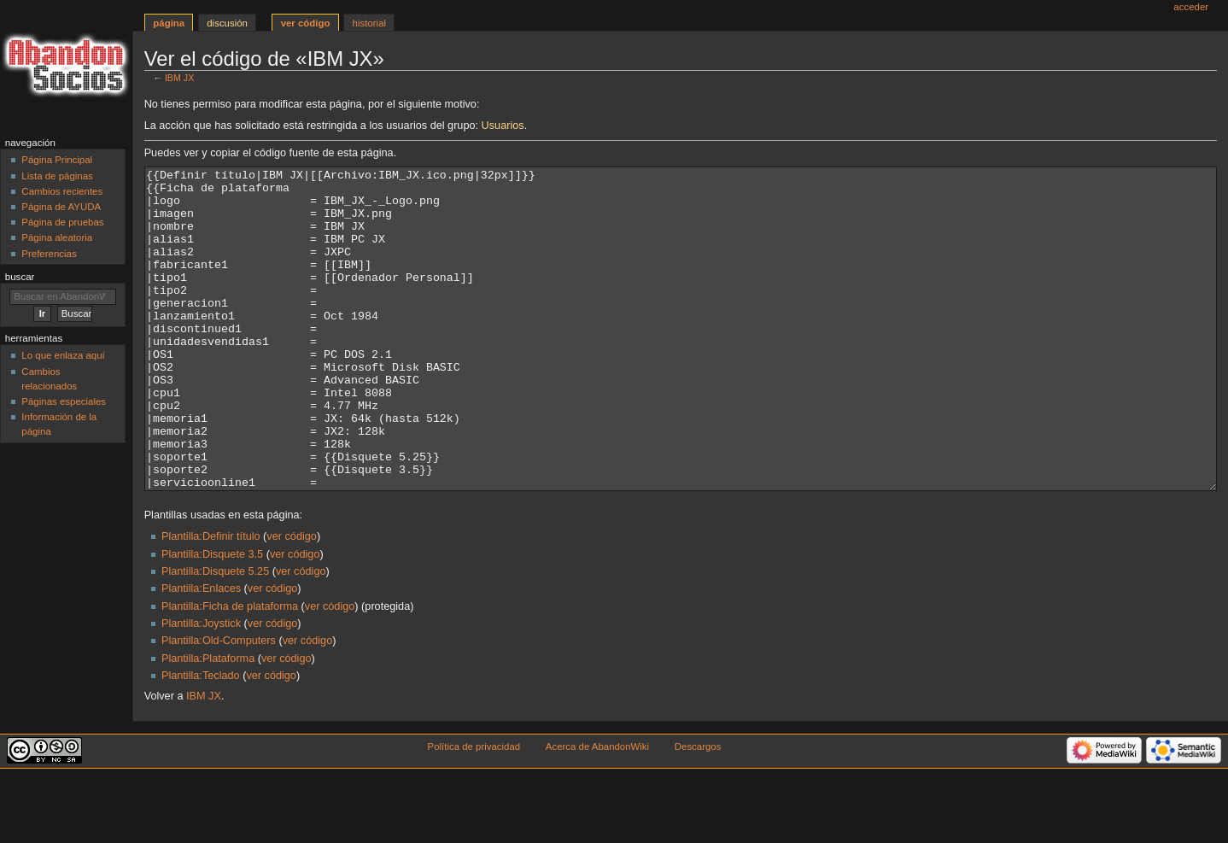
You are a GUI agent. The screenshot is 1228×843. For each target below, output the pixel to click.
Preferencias (48, 254)
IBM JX (179, 78)
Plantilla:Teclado (200, 740)
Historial (369, 23)
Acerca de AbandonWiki (597, 810)
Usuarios (503, 126)
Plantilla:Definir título (210, 600)
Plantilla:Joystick (201, 688)
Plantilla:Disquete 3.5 (212, 618)
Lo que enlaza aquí (62, 355)
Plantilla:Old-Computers (218, 705)
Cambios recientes (61, 191)
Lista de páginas (56, 176)
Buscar (20, 277)
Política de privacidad (474, 810)
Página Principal (56, 160)
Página (168, 23)
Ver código (305, 23)
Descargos (698, 810)
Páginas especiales (63, 401)
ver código (291, 600)
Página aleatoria (56, 237)
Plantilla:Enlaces (201, 653)
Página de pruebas (62, 222)
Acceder (1190, 7)
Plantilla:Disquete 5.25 (215, 635)
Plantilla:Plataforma (207, 723)
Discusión (227, 23)
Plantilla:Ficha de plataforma (229, 670)
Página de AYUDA (61, 207)
